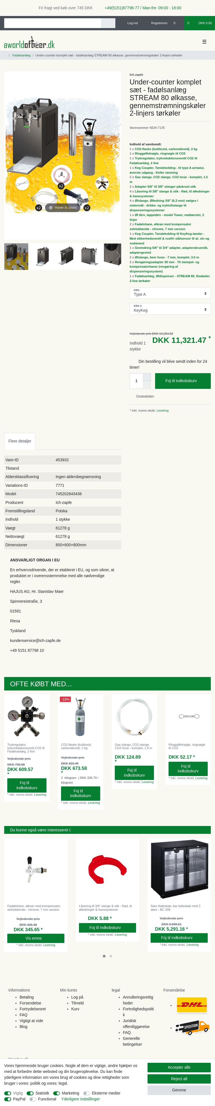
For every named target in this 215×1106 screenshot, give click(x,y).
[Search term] (52, 23)
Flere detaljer (19, 441)
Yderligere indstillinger (80, 1099)
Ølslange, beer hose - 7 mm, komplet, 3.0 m (167, 257)
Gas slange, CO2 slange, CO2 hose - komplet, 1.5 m (133, 746)
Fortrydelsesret (33, 1009)
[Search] (108, 23)
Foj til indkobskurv (186, 381)
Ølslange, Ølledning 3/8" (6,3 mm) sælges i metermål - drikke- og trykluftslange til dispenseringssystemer (164, 205)
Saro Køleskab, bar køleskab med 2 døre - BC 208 (175, 907)
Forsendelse (30, 1003)
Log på (77, 997)
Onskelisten (143, 396)
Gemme (179, 1090)
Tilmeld (77, 1003)
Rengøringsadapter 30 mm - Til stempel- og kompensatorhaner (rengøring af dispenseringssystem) (164, 266)
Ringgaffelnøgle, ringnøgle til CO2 (160, 153)
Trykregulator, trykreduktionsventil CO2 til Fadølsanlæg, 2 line (26, 748)
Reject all (179, 1079)
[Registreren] (156, 23)
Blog (23, 1026)
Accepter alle (179, 1067)
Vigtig (18, 1093)
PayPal (19, 1099)
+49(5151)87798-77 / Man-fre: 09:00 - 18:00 (141, 8)
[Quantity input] (136, 381)
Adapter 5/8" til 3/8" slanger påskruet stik (165, 186)
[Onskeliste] (177, 23)
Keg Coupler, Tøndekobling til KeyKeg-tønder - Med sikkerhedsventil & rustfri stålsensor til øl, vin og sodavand (169, 238)
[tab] (20, 441)
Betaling (27, 997)
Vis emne (42, 938)
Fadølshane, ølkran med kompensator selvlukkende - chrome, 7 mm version (33, 907)
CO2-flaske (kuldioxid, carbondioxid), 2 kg (166, 149)
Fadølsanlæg (21, 55)
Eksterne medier (106, 1093)
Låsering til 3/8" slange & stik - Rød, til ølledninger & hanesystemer (105, 907)
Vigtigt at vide (31, 1020)
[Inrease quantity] (147, 377)
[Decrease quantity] (147, 385)
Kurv (75, 1009)
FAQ (23, 1015)
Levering (162, 410)
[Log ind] (130, 23)
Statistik (42, 1093)
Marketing (70, 1093)
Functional (47, 1099)
